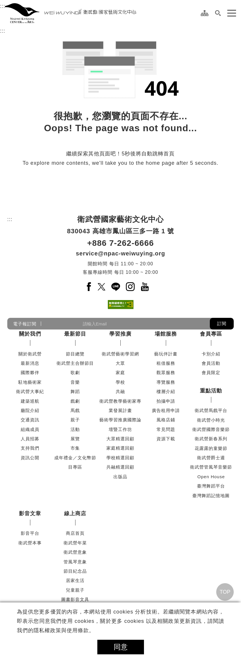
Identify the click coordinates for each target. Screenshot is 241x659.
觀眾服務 (165, 372)
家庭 (120, 372)
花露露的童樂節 (211, 448)
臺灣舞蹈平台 (211, 485)
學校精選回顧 (120, 457)
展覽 (75, 438)
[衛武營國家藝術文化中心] (70, 13)
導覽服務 (165, 382)
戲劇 (75, 401)
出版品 (120, 476)
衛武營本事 (30, 542)
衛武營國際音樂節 (211, 429)
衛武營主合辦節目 (75, 363)
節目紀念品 (75, 571)
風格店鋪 (165, 419)
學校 (120, 382)
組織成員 (30, 429)
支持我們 (30, 448)
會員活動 (211, 363)
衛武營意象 (75, 552)
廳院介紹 (30, 410)
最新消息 (30, 363)
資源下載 (165, 438)
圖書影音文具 (75, 599)
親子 (75, 419)
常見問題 (165, 429)
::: (2, 5)
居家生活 (75, 580)
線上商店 (75, 513)
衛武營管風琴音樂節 (211, 467)
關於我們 (30, 334)
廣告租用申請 (166, 410)
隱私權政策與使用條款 (61, 630)
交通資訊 (30, 419)
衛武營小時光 (211, 420)
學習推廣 (120, 334)
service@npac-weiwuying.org (120, 253)
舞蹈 (75, 391)
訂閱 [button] (221, 323)
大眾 (120, 363)
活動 (75, 429)
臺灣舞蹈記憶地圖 (211, 495)
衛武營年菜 (75, 542)
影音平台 (30, 533)
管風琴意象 (75, 561)
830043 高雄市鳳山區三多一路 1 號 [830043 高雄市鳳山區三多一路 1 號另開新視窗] (120, 231)
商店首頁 (75, 533)
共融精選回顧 (120, 467)
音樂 (75, 382)
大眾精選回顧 (120, 438)
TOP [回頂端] (225, 592)
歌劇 (75, 372)
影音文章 (30, 513)
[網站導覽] (204, 13)
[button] (217, 13)
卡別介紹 (211, 353)
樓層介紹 (165, 391)
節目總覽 (75, 353)
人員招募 (30, 438)
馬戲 (75, 410)
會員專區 (211, 334)
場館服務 (166, 334)
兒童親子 (75, 590)
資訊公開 (30, 457)
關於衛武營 (30, 353)
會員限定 (211, 372)
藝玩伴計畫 (165, 353)
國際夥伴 (30, 372)
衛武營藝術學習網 (120, 353)
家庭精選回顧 (120, 448)
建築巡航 (30, 401)
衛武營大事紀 (30, 391)
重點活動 (211, 391)
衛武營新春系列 (211, 438)
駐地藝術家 (30, 382)
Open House (211, 476)
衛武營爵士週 (211, 457)
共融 (120, 391)
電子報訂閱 (24, 324)
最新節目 (75, 334)
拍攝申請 (165, 401)
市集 (75, 448)
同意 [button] (121, 647)
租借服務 (165, 363)
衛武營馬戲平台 (211, 410)
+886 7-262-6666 (120, 243)
